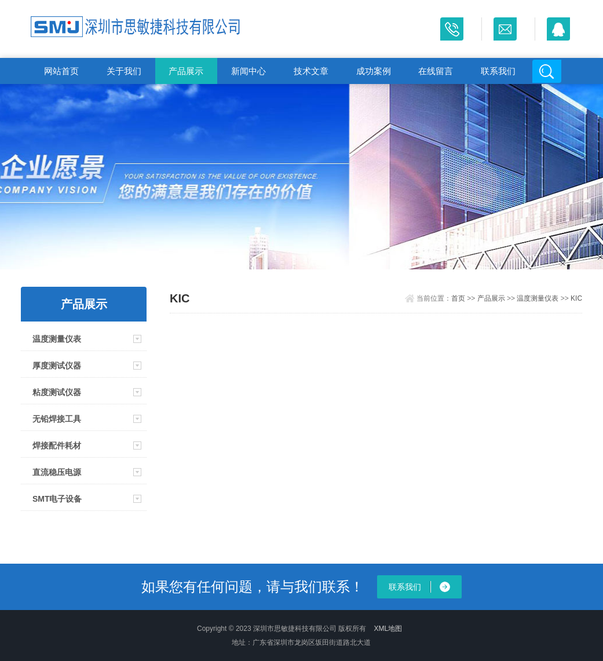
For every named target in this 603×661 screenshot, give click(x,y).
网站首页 (61, 71)
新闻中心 (248, 71)
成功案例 (373, 71)
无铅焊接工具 (56, 418)
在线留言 (435, 71)
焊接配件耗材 (56, 445)
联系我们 (498, 71)
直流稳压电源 (56, 472)
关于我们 (124, 71)
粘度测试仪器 (56, 392)
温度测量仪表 (56, 339)
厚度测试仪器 (56, 365)
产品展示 (186, 71)
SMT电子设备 (57, 498)
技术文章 (311, 71)
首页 (458, 298)
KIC (576, 298)
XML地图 (388, 629)
